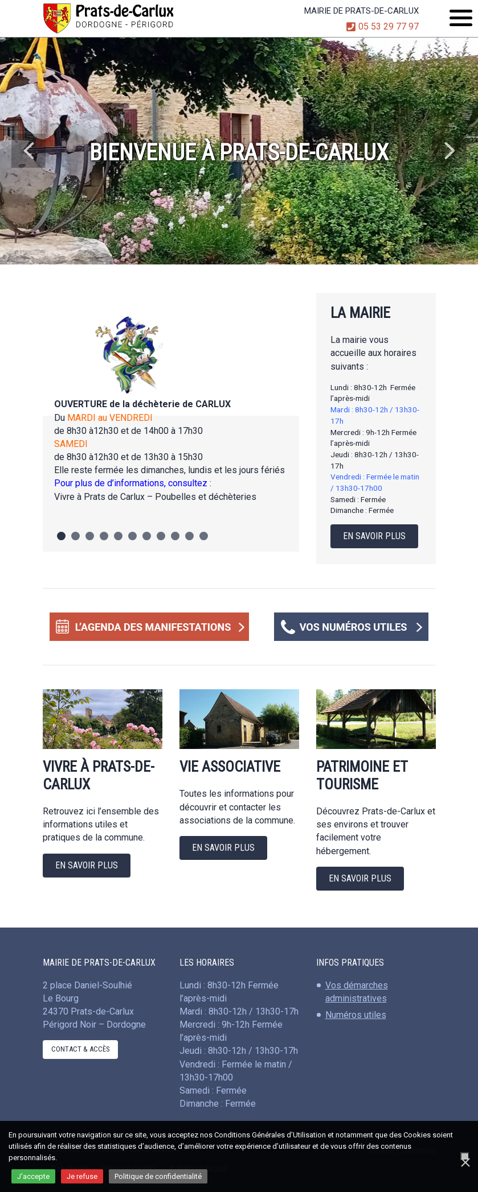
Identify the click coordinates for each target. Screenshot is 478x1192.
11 (203, 536)
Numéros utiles (355, 1014)
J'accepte (33, 1176)
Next (449, 151)
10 (189, 536)
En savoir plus (374, 536)
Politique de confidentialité (158, 1176)
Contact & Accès (80, 1049)
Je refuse (82, 1176)
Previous (28, 151)
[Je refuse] (464, 1156)
